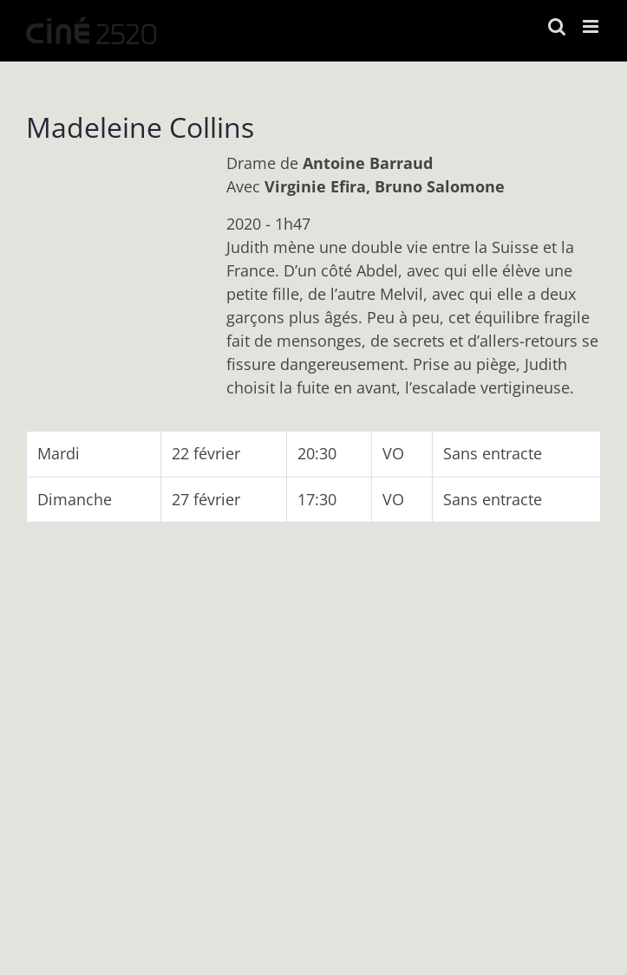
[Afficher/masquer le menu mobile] (592, 26)
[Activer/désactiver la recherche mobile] (556, 26)
